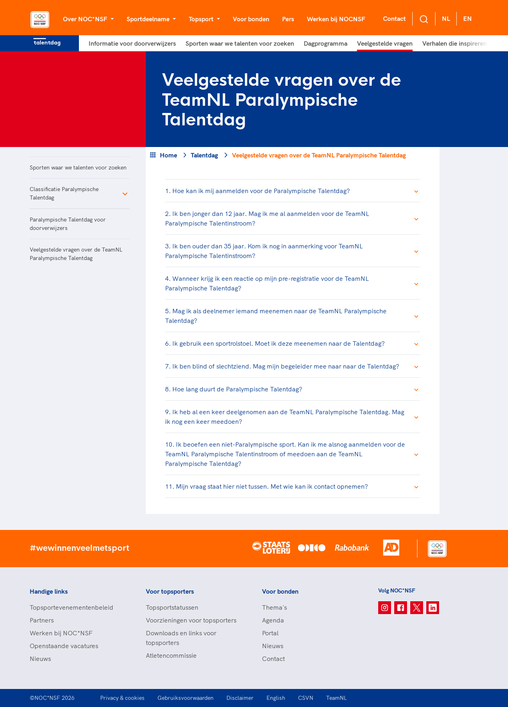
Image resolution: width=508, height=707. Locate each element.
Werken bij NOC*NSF (61, 633)
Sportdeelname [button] (149, 19)
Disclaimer (240, 697)
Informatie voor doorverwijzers (132, 43)
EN (467, 18)
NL (446, 18)
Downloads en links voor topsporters (181, 638)
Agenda (273, 620)
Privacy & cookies (122, 697)
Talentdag (204, 155)
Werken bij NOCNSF (336, 19)
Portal (270, 633)
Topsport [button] (202, 19)
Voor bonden (251, 19)
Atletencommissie (171, 655)
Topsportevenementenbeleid (71, 607)
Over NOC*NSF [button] (86, 19)
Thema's (274, 607)
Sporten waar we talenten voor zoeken (239, 43)
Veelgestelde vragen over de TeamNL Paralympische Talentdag (76, 254)
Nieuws (40, 659)
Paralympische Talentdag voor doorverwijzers (68, 224)
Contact (394, 18)
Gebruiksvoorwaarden (185, 697)
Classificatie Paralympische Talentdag (64, 193)
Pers (288, 19)
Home (168, 155)
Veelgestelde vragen (385, 43)
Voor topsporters (170, 591)
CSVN (305, 697)
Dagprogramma (325, 43)
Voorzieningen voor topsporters (191, 620)
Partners (42, 620)
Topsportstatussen (172, 607)
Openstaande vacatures (64, 646)
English (275, 697)
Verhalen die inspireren (454, 43)
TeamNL (336, 697)
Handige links (49, 591)
